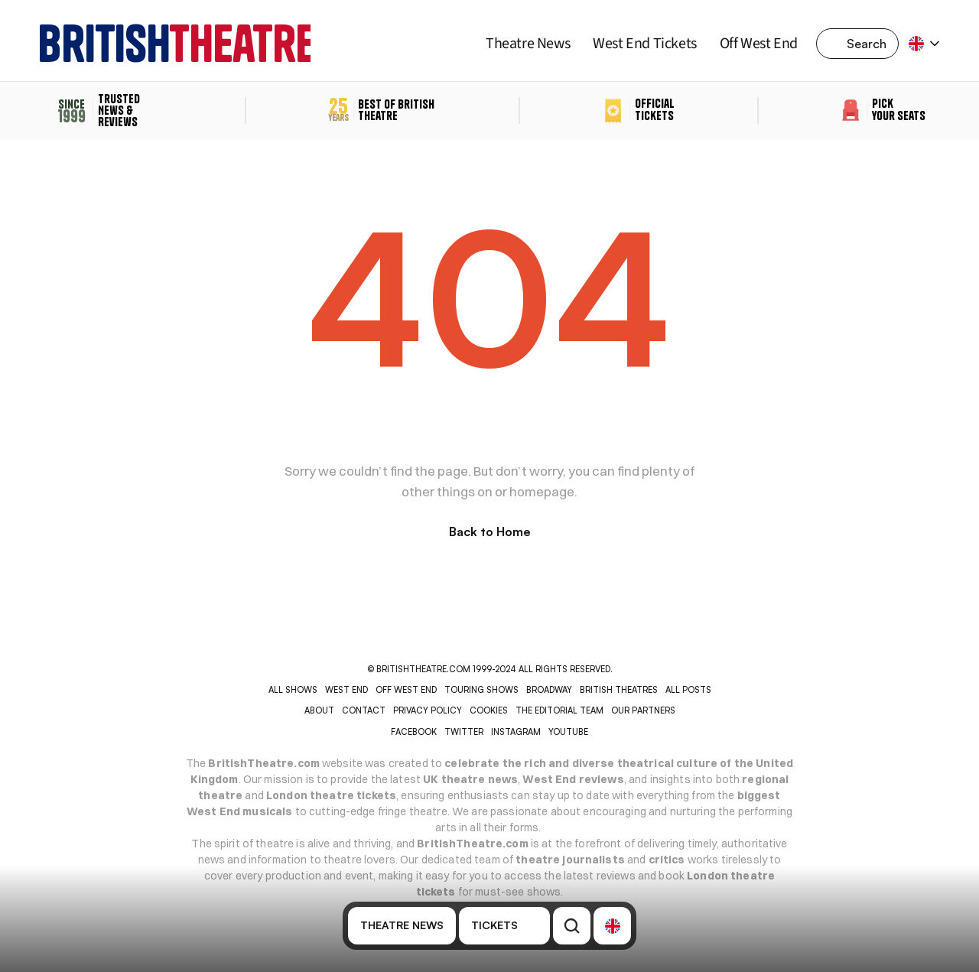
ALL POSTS (688, 689)
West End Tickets (645, 43)
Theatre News (528, 43)
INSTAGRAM (516, 732)
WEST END (346, 689)
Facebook (414, 732)
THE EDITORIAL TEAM (559, 710)
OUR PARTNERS (643, 710)
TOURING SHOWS (481, 689)
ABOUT (319, 710)
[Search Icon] (862, 43)
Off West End (759, 43)
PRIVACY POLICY (427, 710)
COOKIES (489, 710)
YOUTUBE (568, 732)
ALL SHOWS (292, 689)
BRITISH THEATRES (619, 689)
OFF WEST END (406, 689)
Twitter (463, 732)
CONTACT (363, 710)
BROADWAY (549, 689)
